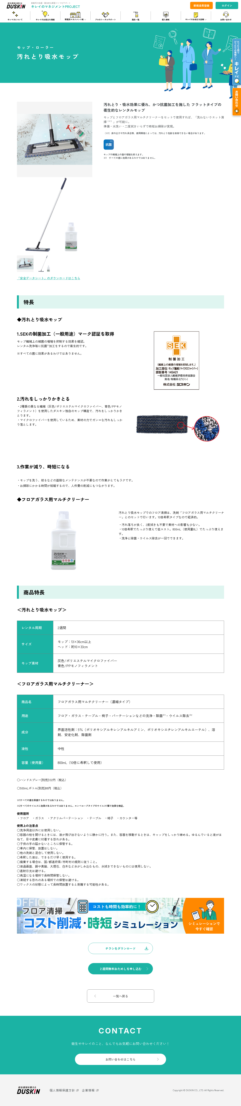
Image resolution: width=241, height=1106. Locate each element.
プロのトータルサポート (105, 19)
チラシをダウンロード (120, 948)
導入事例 (165, 19)
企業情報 (88, 1090)
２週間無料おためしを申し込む (120, 968)
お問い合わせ (226, 19)
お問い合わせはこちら (120, 1059)
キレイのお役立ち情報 (45, 19)
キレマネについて (15, 19)
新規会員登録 (201, 5)
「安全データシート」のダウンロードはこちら (48, 278)
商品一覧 (135, 19)
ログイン (227, 5)
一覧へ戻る (120, 996)
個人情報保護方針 (62, 1090)
